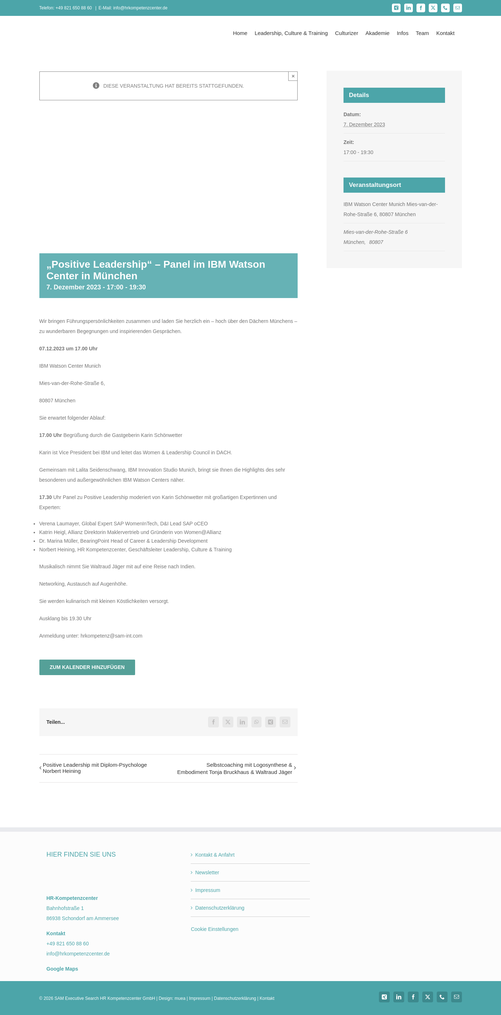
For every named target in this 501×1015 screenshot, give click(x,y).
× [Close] (293, 76)
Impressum (207, 890)
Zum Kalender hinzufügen (87, 667)
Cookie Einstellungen (214, 929)
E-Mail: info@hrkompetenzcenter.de (133, 7)
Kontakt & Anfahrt (214, 855)
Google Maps (62, 969)
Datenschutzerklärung (219, 908)
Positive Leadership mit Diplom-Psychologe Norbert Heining (95, 768)
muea (179, 998)
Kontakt (267, 998)
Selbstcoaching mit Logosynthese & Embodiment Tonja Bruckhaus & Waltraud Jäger (235, 768)
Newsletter (207, 872)
